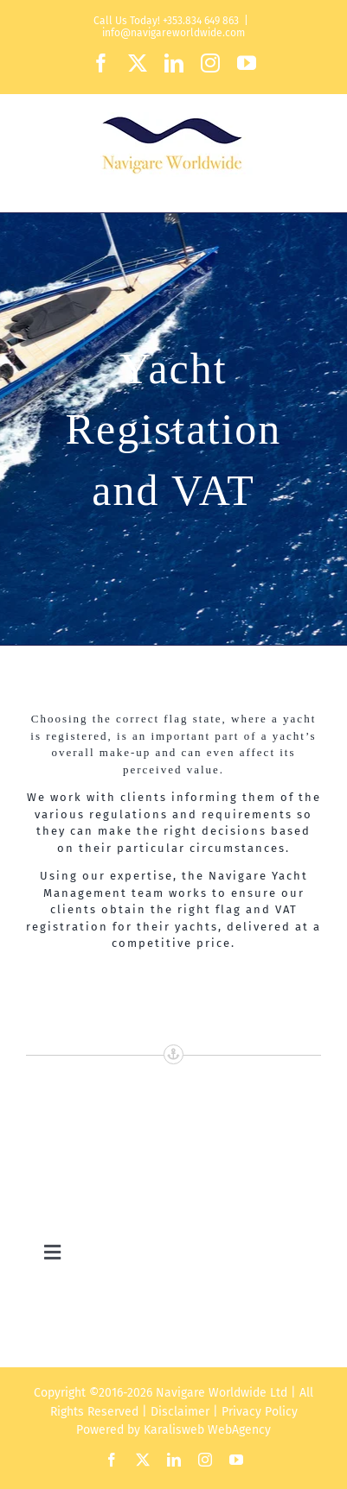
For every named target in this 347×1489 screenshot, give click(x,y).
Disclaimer (180, 1411)
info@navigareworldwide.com (173, 33)
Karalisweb (174, 1430)
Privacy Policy (260, 1411)
